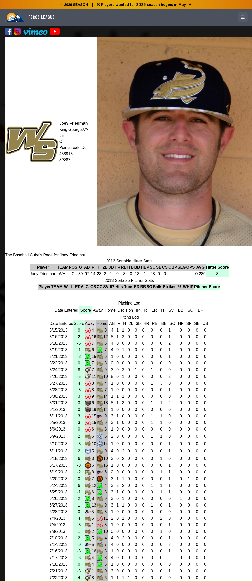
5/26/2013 (58, 376)
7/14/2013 (58, 544)
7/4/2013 (57, 518)
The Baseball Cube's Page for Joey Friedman (45, 255)
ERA (79, 287)
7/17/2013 (58, 557)
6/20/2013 (58, 479)
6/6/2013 (57, 429)
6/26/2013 (58, 498)
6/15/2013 (58, 458)
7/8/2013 (57, 531)
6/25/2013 (58, 492)
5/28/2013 (58, 390)
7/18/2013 (58, 564)
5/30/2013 (58, 396)
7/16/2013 (58, 551)
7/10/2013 (58, 538)
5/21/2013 (58, 356)
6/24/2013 (58, 485)
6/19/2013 (58, 472)
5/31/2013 (58, 403)
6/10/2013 (58, 444)
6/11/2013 (58, 416)
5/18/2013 (58, 343)
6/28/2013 (58, 512)
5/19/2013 (58, 350)
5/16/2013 (58, 337)
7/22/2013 (58, 578)
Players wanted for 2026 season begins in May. (144, 4)
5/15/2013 (58, 330)
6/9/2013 (57, 436)
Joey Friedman (73, 123)
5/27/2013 (58, 383)
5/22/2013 (58, 363)
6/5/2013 (57, 422)
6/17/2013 (58, 465)
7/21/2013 (58, 571)
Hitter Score (217, 267)
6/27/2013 (58, 505)
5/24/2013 (58, 370)
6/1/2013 (57, 409)
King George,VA (73, 129)
